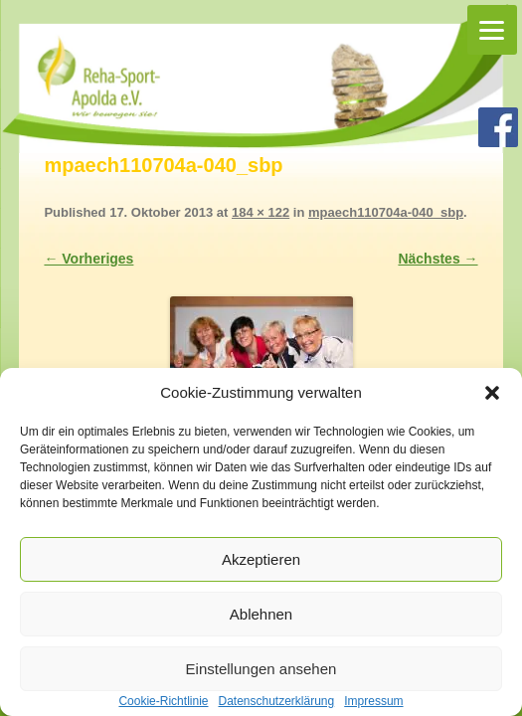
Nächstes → (437, 259)
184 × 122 (260, 212)
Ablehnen (261, 614)
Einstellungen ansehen (261, 668)
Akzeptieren (261, 559)
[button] (492, 393)
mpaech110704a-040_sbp (385, 212)
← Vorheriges (88, 259)
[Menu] (492, 30)
